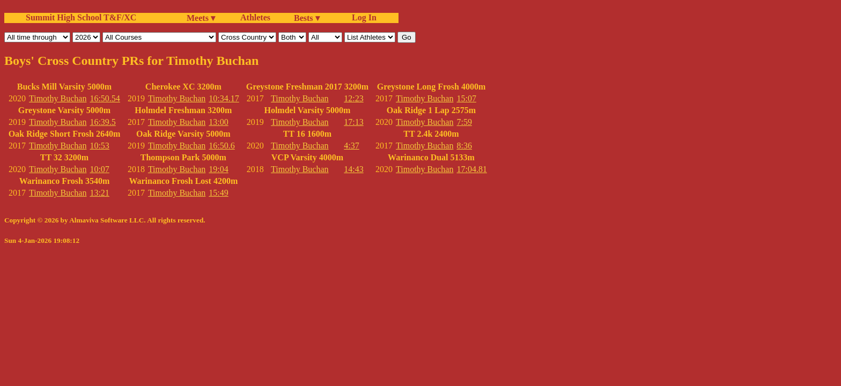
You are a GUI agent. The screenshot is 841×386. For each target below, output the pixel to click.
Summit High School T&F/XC (81, 17)
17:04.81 (471, 169)
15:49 (218, 192)
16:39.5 (102, 122)
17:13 (353, 122)
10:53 (99, 145)
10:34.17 (224, 98)
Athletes (255, 17)
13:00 (218, 122)
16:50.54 (105, 98)
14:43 (353, 169)
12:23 (353, 98)
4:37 (351, 145)
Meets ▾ (201, 18)
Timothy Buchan (57, 98)
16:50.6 (221, 145)
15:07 (466, 98)
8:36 (463, 145)
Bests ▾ (307, 18)
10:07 (99, 169)
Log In (362, 17)
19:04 (218, 169)
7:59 (463, 122)
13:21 (99, 192)
